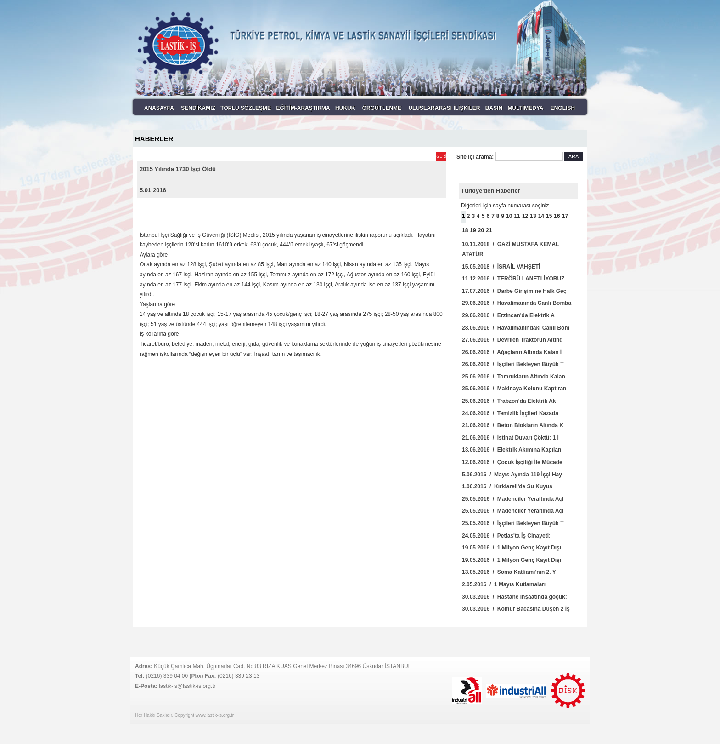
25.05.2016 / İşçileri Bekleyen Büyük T (512, 523)
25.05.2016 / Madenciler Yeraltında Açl (512, 499)
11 (517, 216)
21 (489, 230)
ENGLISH (563, 108)
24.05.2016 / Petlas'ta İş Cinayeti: (506, 535)
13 (533, 216)
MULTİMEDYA (525, 108)
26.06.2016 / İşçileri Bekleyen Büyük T (512, 364)
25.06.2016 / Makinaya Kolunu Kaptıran (514, 388)
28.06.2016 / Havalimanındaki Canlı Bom (515, 328)
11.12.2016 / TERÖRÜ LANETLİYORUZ (513, 278)
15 (549, 216)
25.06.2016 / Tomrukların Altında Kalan (513, 376)
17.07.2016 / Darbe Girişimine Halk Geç (514, 291)
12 (525, 216)
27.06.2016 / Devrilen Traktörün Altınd (512, 340)
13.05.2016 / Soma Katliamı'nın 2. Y (509, 572)
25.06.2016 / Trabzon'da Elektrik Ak (509, 401)
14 (541, 216)
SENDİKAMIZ (198, 108)
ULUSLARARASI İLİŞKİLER (444, 108)
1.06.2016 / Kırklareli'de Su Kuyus (507, 486)
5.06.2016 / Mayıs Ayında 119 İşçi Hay (512, 474)
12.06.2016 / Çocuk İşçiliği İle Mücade (512, 462)
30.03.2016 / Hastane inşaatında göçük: (514, 597)
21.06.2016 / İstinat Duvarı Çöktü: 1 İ (510, 438)
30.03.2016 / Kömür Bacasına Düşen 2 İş (516, 609)
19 (473, 230)
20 (481, 230)
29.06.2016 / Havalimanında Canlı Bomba (516, 303)
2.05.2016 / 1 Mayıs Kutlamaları (504, 584)
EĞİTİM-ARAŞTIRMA (303, 108)
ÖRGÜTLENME (381, 108)
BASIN (493, 108)
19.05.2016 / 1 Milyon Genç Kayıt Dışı (511, 547)
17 (565, 216)
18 (465, 230)
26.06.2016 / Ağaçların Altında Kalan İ (512, 352)
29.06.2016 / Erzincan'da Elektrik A (508, 315)
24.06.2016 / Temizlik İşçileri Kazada (510, 413)
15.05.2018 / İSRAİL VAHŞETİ (501, 266)
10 (509, 216)
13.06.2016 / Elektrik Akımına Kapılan (511, 449)
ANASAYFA (159, 108)
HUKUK (345, 108)
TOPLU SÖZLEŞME (245, 108)
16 (557, 216)
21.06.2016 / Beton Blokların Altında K (512, 425)
